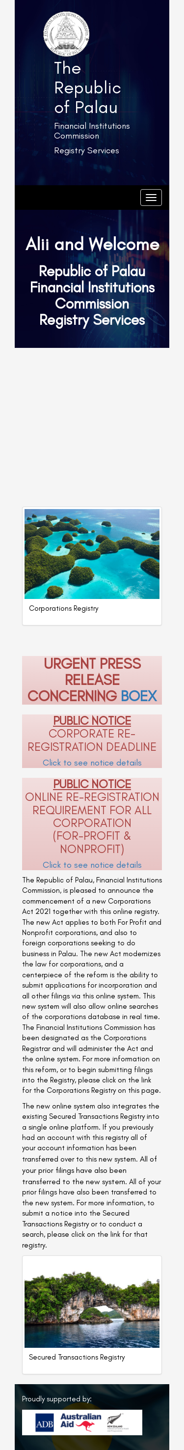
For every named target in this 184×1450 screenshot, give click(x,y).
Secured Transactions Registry (77, 1357)
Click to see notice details (92, 762)
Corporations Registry (63, 608)
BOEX (139, 696)
